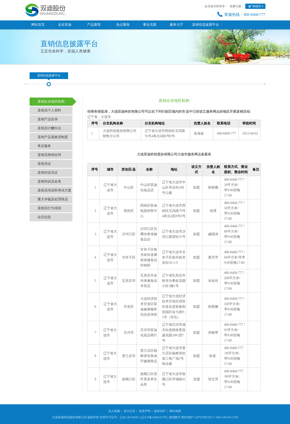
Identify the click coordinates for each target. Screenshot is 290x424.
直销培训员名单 (49, 181)
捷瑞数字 (175, 417)
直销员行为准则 (49, 208)
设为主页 (129, 411)
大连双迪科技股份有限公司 (69, 417)
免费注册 (235, 6)
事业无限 (149, 24)
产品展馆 (94, 24)
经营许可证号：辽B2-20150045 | (120, 417)
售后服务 (44, 146)
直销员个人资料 (49, 110)
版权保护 (160, 411)
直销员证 (44, 164)
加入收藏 (114, 411)
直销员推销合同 (49, 155)
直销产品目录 (48, 119)
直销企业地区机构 (51, 101)
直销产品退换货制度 (53, 137)
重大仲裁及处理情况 (53, 199)
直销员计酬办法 (49, 128)
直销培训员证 (48, 172)
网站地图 (175, 411)
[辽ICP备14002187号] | (154, 417)
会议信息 (44, 217)
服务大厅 (176, 24)
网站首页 (38, 24)
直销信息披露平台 (205, 24)
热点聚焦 (123, 24)
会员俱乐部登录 (215, 6)
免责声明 (144, 411)
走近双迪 (64, 24)
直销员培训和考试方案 (54, 190)
